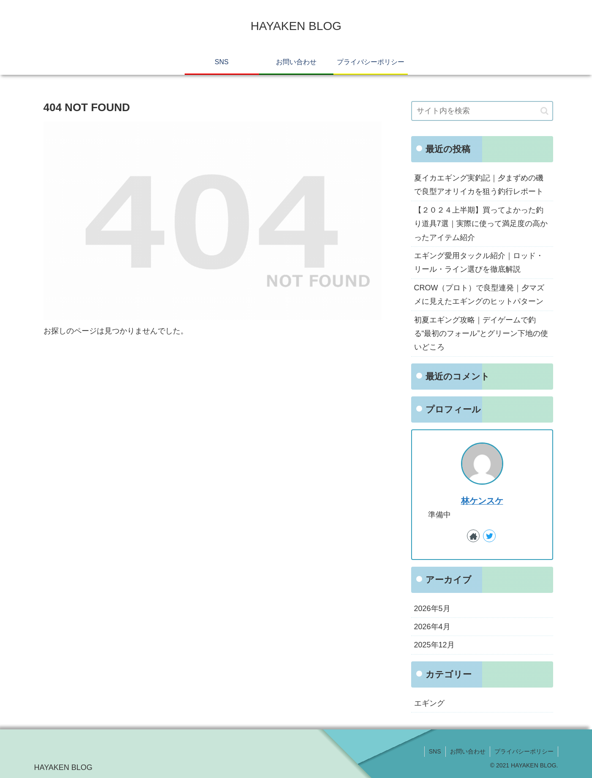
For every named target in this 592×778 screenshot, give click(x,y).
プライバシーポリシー (524, 751)
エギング (429, 703)
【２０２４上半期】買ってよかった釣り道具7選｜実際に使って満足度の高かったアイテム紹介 (481, 224)
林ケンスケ (482, 500)
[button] (544, 111)
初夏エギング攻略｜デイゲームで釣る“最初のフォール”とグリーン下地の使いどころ (481, 334)
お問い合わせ (468, 751)
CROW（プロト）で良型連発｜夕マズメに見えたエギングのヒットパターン (479, 295)
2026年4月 (432, 626)
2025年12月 (434, 645)
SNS (435, 751)
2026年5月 (432, 608)
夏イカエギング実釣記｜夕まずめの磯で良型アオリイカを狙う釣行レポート (478, 185)
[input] (482, 111)
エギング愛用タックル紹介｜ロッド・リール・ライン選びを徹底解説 (478, 262)
